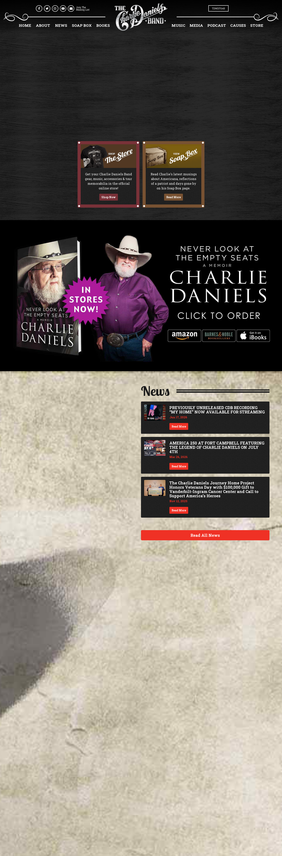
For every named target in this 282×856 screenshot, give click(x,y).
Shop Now (108, 197)
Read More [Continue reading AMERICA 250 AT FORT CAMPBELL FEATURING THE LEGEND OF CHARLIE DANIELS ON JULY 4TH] (179, 466)
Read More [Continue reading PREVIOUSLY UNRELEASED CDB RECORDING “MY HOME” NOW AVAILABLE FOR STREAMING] (179, 426)
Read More (173, 197)
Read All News (205, 535)
